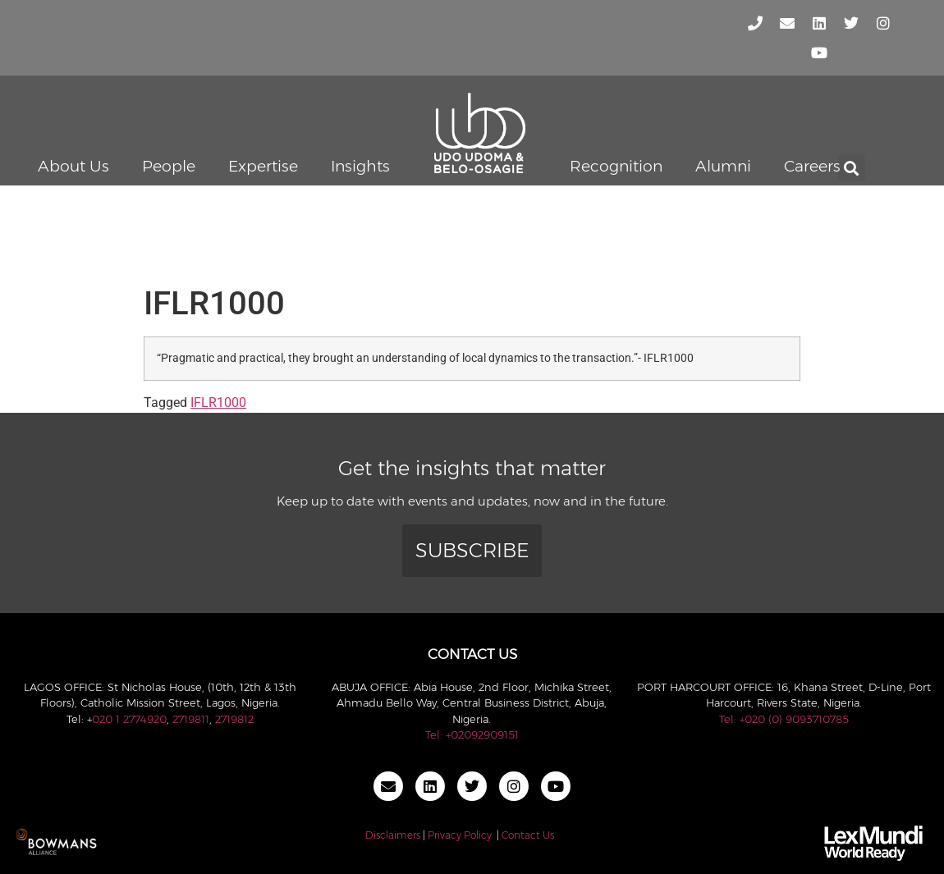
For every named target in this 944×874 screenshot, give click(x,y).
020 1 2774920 (129, 718)
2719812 (234, 718)
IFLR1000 (218, 402)
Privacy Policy (460, 835)
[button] (851, 167)
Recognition (616, 166)
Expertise (263, 166)
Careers (812, 166)
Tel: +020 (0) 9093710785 (784, 718)
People (168, 166)
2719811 (190, 718)
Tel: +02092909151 (472, 734)
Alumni (723, 166)
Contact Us (528, 835)
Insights (360, 166)
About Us (73, 166)
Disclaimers (392, 835)
